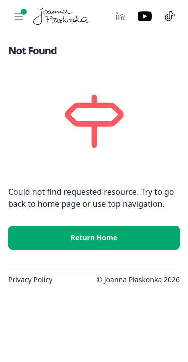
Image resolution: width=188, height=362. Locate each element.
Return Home (94, 237)
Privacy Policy (30, 279)
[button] (18, 16)
